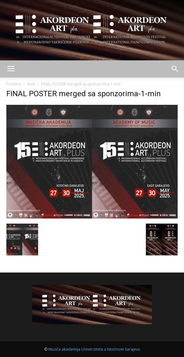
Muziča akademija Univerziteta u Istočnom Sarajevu (94, 349)
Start (31, 84)
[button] (175, 68)
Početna (13, 84)
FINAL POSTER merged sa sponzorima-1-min (83, 93)
